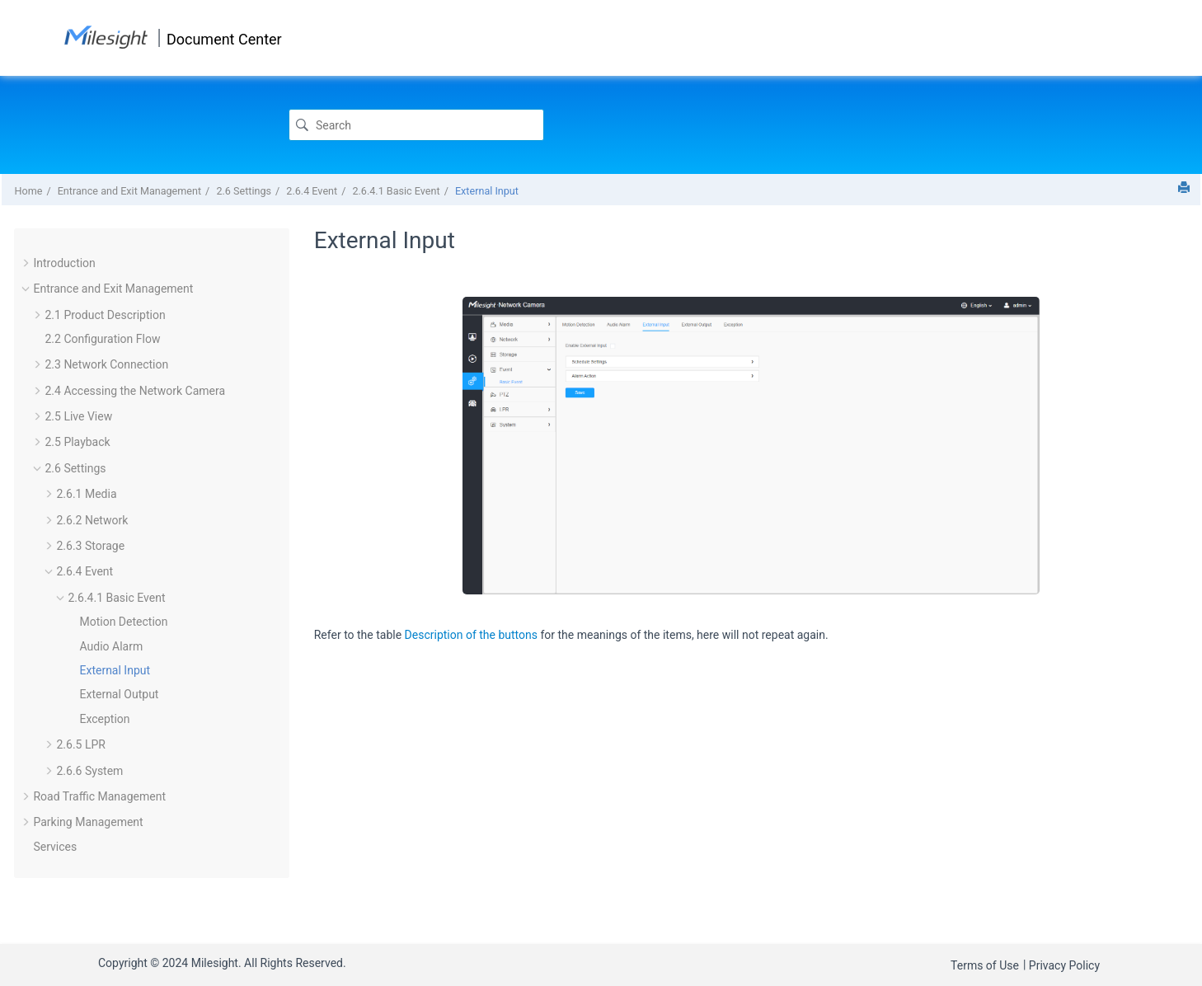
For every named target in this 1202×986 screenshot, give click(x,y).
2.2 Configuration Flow (102, 338)
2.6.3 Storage (90, 545)
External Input (487, 191)
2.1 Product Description (105, 315)
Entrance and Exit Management (129, 191)
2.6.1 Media (86, 493)
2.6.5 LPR (80, 744)
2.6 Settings (243, 191)
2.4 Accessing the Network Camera (135, 390)
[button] (26, 263)
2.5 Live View (78, 416)
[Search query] (416, 125)
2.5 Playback (77, 441)
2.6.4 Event (311, 191)
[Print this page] (1184, 187)
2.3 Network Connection (106, 364)
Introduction (64, 263)
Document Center (224, 39)
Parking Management (88, 822)
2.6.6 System (89, 770)
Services (55, 846)
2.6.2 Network (92, 520)
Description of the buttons (471, 634)
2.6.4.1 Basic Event (395, 191)
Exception (104, 718)
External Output (118, 694)
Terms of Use (985, 965)
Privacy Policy (1064, 965)
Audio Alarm (111, 646)
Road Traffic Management (99, 796)
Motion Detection (123, 621)
